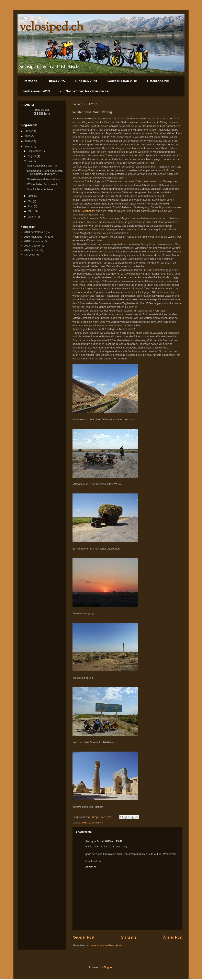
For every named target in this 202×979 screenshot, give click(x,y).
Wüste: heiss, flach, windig (42, 184)
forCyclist (29, 254)
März (31, 211)
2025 (28, 131)
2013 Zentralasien (92, 822)
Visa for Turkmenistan (40, 189)
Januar (32, 216)
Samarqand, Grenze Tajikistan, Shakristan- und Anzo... (45, 172)
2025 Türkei (31, 250)
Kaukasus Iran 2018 (122, 81)
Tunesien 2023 (86, 81)
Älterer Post (172, 937)
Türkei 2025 (56, 81)
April (31, 206)
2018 (28, 141)
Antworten (91, 866)
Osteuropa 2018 (159, 81)
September (35, 151)
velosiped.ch (51, 27)
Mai (30, 201)
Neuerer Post (83, 937)
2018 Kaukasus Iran (35, 236)
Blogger (107, 967)
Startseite (29, 81)
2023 (28, 136)
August (32, 156)
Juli (30, 161)
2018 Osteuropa (33, 241)
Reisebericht (87, 210)
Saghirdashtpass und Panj (42, 165)
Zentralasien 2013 (36, 91)
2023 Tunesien (32, 245)
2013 (28, 146)
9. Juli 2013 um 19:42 (109, 841)
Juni (30, 195)
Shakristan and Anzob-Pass (43, 179)
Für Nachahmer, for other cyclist (84, 91)
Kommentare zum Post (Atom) (104, 945)
